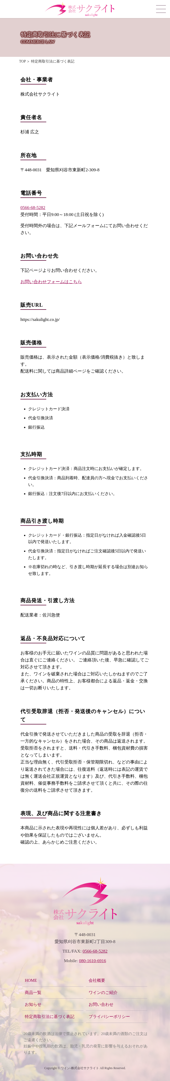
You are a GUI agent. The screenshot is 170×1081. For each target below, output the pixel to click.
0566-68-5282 (32, 207)
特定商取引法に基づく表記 (49, 1016)
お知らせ (33, 1004)
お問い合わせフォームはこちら (51, 281)
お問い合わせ (101, 1004)
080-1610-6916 (92, 960)
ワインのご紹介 (103, 992)
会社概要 (97, 980)
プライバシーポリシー (109, 1016)
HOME (31, 980)
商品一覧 (33, 992)
